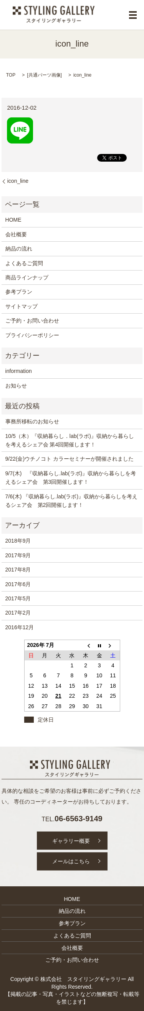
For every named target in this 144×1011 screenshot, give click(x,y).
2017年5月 (18, 598)
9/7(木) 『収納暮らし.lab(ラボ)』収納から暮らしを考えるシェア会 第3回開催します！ (70, 477)
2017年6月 (18, 584)
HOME (13, 220)
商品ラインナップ (26, 277)
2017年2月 (18, 613)
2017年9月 (18, 555)
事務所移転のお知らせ (32, 421)
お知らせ (16, 386)
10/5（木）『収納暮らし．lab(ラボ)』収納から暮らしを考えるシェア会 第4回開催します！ (69, 440)
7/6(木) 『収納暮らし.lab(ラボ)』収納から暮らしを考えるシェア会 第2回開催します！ (71, 500)
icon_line (17, 181)
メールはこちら (71, 861)
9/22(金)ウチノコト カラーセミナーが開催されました (69, 459)
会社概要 (16, 234)
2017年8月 (18, 569)
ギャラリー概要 (71, 840)
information (18, 371)
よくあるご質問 (24, 263)
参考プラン (18, 292)
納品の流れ (18, 249)
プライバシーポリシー (32, 335)
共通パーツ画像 (44, 75)
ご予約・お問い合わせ (32, 321)
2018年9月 (18, 541)
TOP (10, 75)
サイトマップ (21, 306)
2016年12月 (19, 627)
